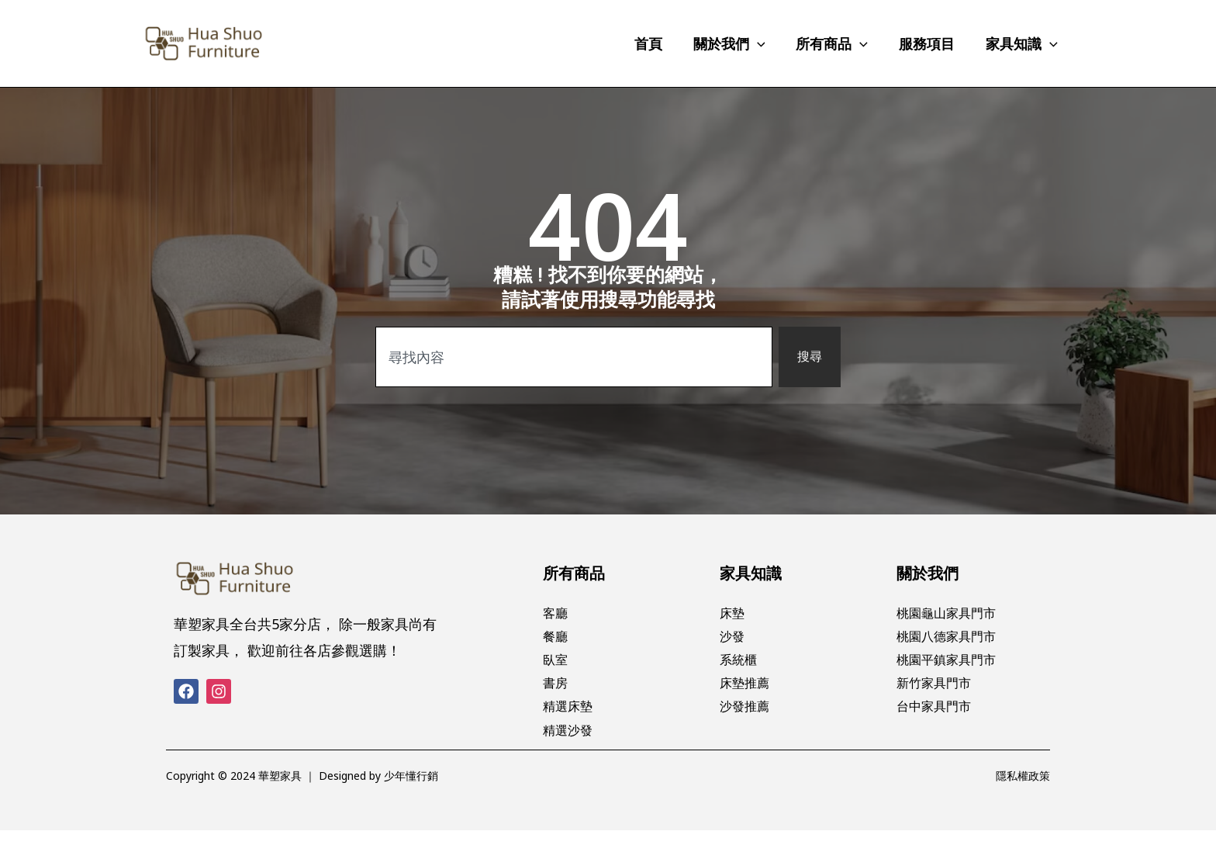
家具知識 (751, 573)
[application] (768, 43)
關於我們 (927, 573)
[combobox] (572, 356)
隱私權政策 (1023, 790)
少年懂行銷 (411, 790)
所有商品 (574, 573)
